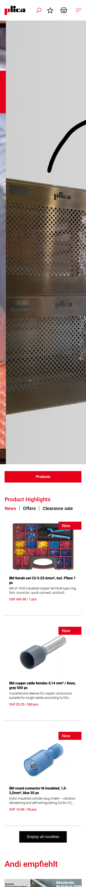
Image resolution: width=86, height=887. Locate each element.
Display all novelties (43, 837)
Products (43, 477)
